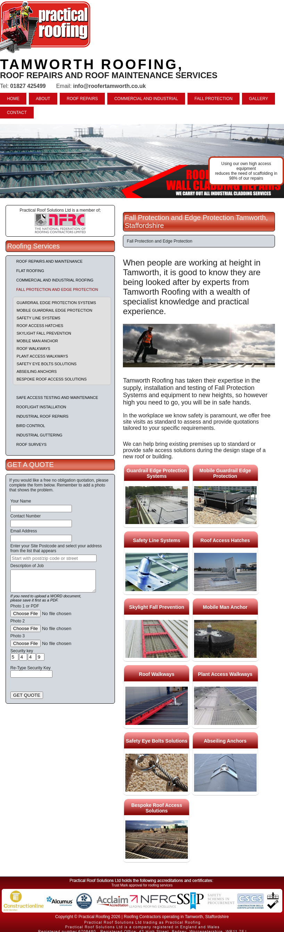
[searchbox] (53, 558)
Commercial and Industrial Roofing (54, 280)
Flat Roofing (30, 271)
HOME (13, 98)
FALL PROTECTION (213, 98)
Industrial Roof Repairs (42, 416)
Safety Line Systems (38, 318)
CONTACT (17, 112)
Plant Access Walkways (42, 356)
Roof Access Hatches (40, 326)
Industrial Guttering (39, 435)
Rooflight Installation (41, 407)
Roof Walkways (33, 348)
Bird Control (30, 426)
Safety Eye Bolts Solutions (47, 364)
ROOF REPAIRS (82, 98)
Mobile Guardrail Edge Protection (54, 310)
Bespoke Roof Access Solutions (52, 379)
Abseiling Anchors (37, 371)
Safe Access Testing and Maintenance (57, 397)
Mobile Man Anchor (37, 341)
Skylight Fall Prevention (44, 333)
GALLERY (258, 98)
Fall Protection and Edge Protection (57, 289)
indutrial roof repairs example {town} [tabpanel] (142, 161)
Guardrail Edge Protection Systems (56, 303)
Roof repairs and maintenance (49, 261)
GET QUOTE (26, 695)
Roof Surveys (31, 444)
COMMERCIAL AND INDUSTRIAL (146, 98)
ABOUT (43, 98)
